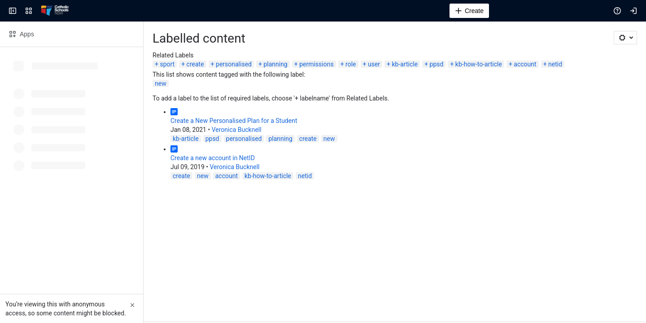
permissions (316, 64)
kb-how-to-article (478, 64)
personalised (234, 64)
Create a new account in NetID (212, 158)
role (350, 64)
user (374, 64)
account (525, 64)
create (195, 64)
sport (167, 64)
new (160, 83)
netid (555, 64)
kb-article (405, 64)
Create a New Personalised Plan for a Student (233, 120)
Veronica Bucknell (237, 129)
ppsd (437, 64)
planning (275, 64)
